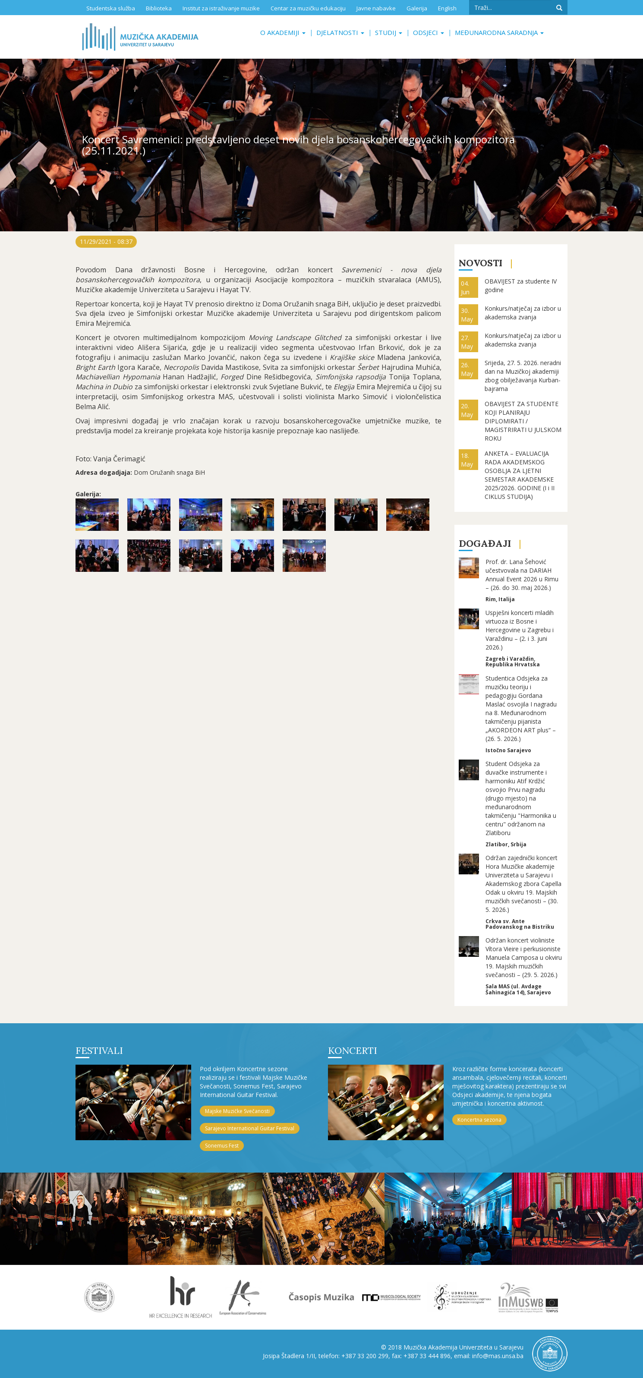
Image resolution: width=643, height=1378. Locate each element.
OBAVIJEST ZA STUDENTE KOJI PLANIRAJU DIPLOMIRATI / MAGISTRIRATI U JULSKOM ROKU (523, 421)
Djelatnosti (340, 32)
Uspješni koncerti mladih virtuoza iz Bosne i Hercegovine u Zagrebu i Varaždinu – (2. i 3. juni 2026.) (519, 630)
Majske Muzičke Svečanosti (237, 1111)
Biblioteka (159, 8)
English (447, 8)
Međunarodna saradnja (499, 32)
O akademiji (283, 32)
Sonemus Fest (222, 1145)
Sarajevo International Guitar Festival (249, 1128)
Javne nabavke (376, 8)
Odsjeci (428, 32)
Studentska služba (110, 8)
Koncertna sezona (479, 1119)
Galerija (417, 8)
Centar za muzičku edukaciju (308, 8)
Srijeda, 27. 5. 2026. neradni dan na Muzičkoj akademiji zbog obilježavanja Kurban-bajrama (523, 376)
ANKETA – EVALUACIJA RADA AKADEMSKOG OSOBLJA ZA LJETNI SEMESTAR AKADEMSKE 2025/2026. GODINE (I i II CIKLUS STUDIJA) (520, 475)
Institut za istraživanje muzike (221, 8)
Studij (388, 32)
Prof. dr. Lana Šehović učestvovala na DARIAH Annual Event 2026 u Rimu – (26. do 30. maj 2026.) (521, 575)
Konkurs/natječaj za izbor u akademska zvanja (523, 312)
